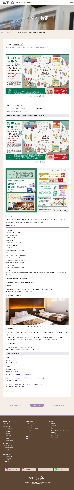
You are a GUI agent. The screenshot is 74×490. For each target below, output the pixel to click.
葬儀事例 (29, 432)
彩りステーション (55, 437)
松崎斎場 (8, 437)
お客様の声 (29, 434)
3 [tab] (34, 326)
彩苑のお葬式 (29, 421)
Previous (7, 311)
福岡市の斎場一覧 (8, 428)
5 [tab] (40, 326)
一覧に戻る (37, 405)
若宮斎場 (8, 438)
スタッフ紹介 (30, 425)
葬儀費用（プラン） (31, 423)
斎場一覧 (6, 423)
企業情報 (51, 421)
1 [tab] (28, 326)
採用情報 (53, 432)
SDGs (52, 428)
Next (67, 311)
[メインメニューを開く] (71, 2)
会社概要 (53, 423)
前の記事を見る (16, 405)
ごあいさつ (53, 425)
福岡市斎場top (7, 426)
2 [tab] (31, 326)
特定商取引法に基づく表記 (57, 434)
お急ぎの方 (29, 427)
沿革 (52, 427)
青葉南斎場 (8, 435)
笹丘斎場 (8, 430)
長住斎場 (8, 433)
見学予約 (29, 430)
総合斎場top (6, 421)
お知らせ (28, 436)
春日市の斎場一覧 (8, 445)
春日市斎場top (7, 443)
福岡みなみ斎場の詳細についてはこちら (17, 111)
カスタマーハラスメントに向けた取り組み (60, 430)
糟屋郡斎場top (7, 454)
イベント (28, 438)
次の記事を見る (57, 405)
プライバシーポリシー (56, 435)
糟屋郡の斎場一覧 (8, 456)
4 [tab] (37, 326)
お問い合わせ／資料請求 (32, 428)
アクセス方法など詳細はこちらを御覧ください (18, 374)
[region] (37, 311)
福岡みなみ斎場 (18, 44)
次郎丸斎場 (8, 431)
